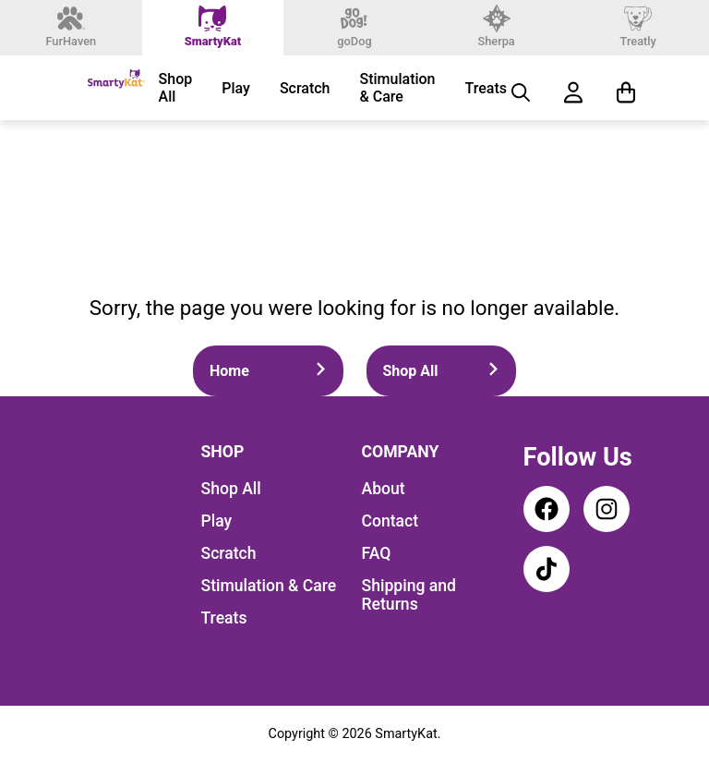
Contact (390, 521)
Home (268, 371)
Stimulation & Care (398, 87)
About (383, 488)
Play (236, 88)
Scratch (305, 88)
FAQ (376, 553)
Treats (486, 88)
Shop (223, 451)
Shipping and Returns (409, 594)
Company (400, 451)
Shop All (176, 87)
